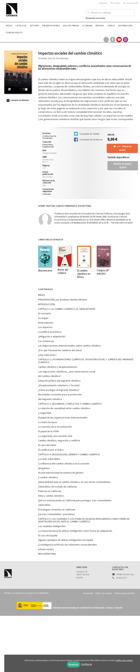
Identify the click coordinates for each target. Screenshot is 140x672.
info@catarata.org (124, 574)
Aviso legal (88, 593)
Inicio (9, 25)
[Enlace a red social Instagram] (125, 39)
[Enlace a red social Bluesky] (132, 39)
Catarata (46, 194)
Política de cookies (103, 593)
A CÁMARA (87, 25)
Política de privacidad (124, 593)
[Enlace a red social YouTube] (119, 39)
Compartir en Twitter (86, 134)
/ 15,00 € (123, 165)
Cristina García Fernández (53, 58)
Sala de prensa (71, 25)
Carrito (115, 3)
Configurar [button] (86, 664)
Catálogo (20, 25)
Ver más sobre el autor (122, 222)
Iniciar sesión (131, 3)
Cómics (111, 25)
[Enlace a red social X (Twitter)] (106, 39)
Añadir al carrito (124, 148)
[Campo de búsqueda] (110, 12)
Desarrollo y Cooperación (48, 146)
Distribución (125, 25)
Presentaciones (51, 25)
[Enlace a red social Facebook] (112, 39)
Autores (34, 25)
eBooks (100, 25)
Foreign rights (14, 32)
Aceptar (73, 664)
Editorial (103, 3)
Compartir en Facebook (88, 139)
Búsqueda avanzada (95, 18)
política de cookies (124, 660)
